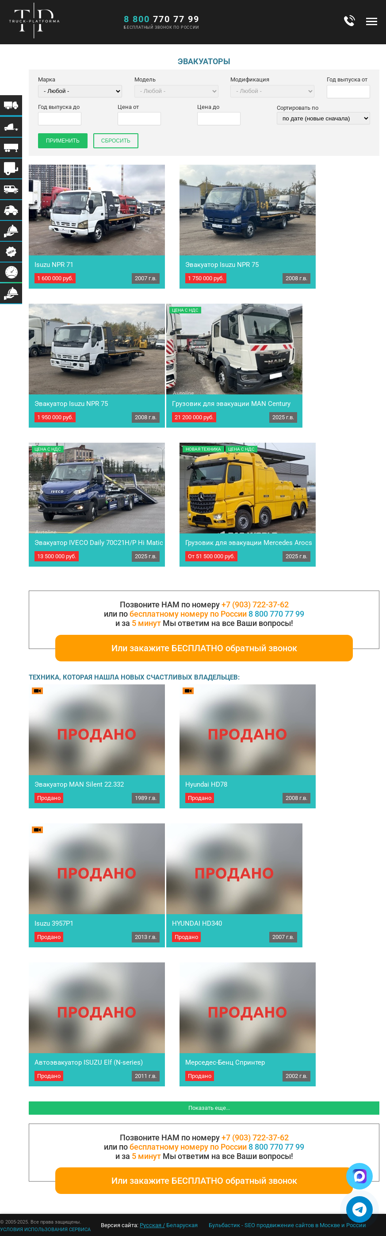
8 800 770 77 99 (276, 613)
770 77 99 (161, 19)
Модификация (249, 79)
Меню (371, 21)
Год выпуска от (347, 79)
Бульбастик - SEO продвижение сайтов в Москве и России (287, 1225)
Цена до (208, 107)
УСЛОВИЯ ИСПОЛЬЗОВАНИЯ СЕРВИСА (45, 1229)
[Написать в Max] (359, 1176)
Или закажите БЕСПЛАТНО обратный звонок (204, 648)
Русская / (152, 1225)
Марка (46, 79)
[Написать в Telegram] (359, 1209)
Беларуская (182, 1225)
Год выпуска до (59, 107)
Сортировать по (297, 107)
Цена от (128, 107)
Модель (145, 79)
